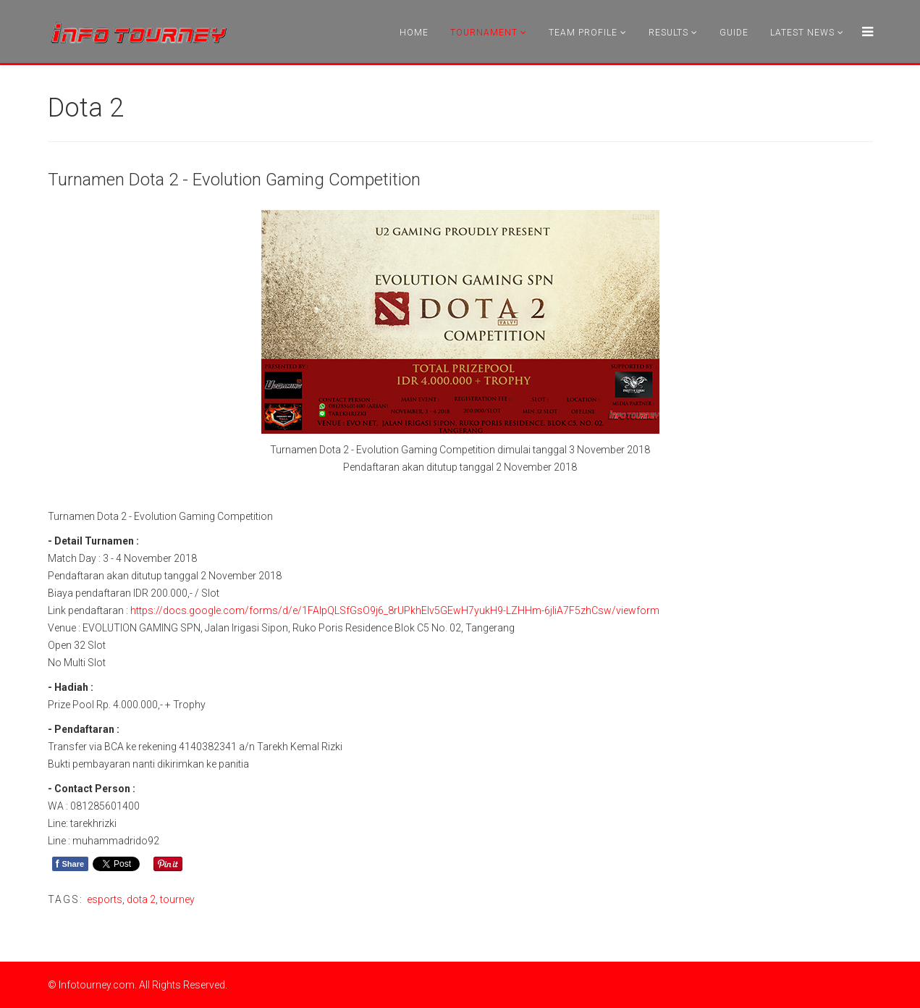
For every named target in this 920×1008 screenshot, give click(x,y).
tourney (177, 899)
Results (668, 33)
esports (104, 899)
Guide (733, 33)
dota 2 (141, 899)
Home (414, 33)
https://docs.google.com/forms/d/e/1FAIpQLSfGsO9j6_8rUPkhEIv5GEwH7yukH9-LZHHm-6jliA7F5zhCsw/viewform (394, 610)
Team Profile (583, 33)
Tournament (484, 33)
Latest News (802, 33)
